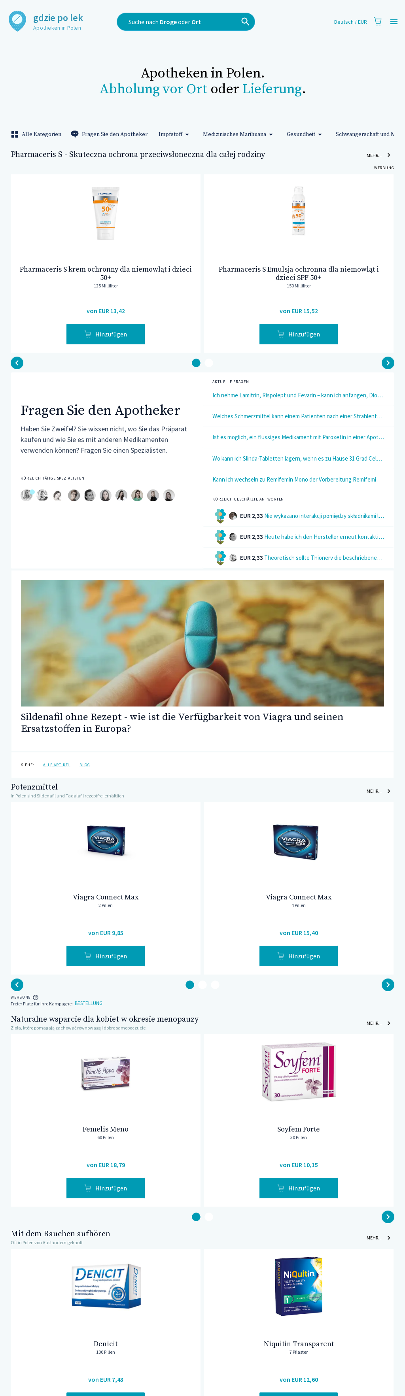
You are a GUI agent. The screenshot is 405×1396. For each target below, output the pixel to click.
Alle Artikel (56, 764)
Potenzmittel (34, 787)
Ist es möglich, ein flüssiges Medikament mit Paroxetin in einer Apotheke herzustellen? (298, 437)
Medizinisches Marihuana (239, 134)
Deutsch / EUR (350, 22)
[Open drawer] (394, 22)
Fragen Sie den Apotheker (110, 134)
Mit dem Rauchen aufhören (60, 1234)
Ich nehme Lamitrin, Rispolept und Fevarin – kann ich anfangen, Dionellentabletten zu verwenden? (298, 395)
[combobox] (198, 22)
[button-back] (388, 363)
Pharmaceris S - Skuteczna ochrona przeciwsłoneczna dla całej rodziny (138, 155)
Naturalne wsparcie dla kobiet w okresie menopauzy (105, 1019)
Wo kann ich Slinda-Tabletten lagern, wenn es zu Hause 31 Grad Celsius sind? (298, 458)
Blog (84, 764)
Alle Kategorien (37, 134)
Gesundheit (305, 134)
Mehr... (378, 155)
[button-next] (17, 363)
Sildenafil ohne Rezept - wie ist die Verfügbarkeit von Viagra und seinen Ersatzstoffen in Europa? (182, 723)
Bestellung (88, 1003)
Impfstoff (175, 134)
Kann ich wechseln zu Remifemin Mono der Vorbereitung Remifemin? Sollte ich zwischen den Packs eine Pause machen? (298, 479)
